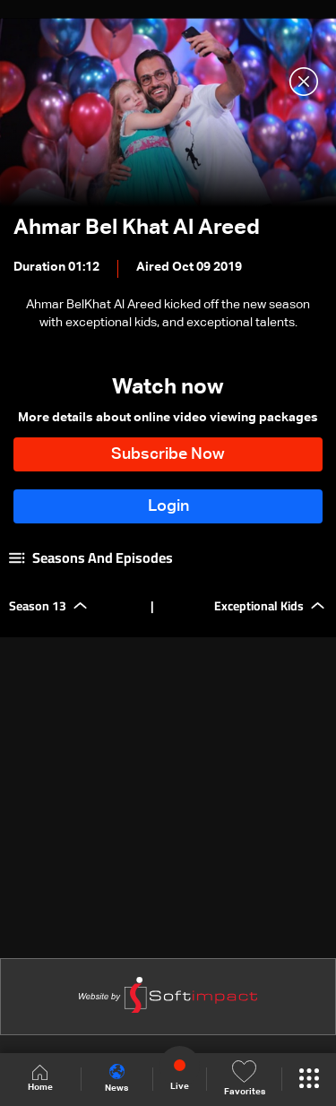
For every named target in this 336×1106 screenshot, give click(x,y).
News (116, 1078)
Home (40, 1079)
